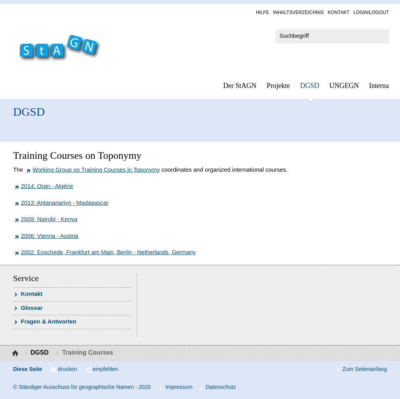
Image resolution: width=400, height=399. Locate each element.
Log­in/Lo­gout (371, 12)
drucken (67, 369)
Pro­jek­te (278, 86)
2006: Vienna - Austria (49, 235)
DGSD (309, 86)
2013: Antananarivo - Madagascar (65, 202)
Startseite (16, 353)
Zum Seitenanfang (364, 369)
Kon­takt (338, 12)
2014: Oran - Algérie (47, 186)
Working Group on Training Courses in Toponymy (96, 169)
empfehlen (105, 369)
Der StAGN (240, 86)
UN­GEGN (344, 86)
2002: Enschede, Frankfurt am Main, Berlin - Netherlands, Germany (108, 252)
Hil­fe (262, 12)
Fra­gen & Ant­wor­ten (49, 321)
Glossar (32, 307)
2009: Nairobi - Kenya (49, 219)
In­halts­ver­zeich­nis (298, 12)
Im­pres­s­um (179, 387)
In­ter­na (379, 86)
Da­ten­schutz (221, 387)
